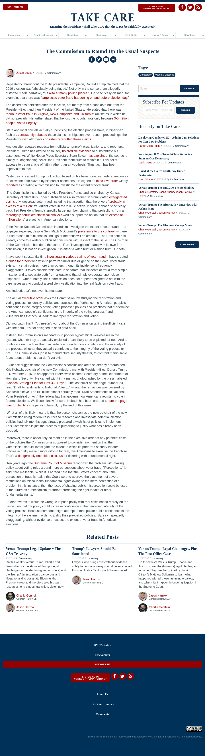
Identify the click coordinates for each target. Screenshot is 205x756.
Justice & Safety (160, 35)
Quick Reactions (175, 179)
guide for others (20, 261)
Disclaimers (102, 654)
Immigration (14, 35)
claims (81, 256)
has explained (97, 155)
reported (12, 185)
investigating (56, 256)
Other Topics (189, 35)
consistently (26, 135)
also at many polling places (68, 93)
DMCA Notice (102, 644)
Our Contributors (102, 704)
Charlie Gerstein (147, 191)
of (88, 256)
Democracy (101, 35)
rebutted (41, 135)
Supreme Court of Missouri (53, 463)
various (71, 256)
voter (94, 256)
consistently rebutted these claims (67, 139)
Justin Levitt (24, 72)
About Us (102, 694)
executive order (107, 181)
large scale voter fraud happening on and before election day (84, 98)
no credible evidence (76, 151)
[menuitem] (14, 35)
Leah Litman (145, 179)
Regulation (72, 35)
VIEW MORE (187, 244)
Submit (185, 110)
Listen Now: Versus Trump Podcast (156, 7)
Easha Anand (166, 191)
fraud (102, 256)
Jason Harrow (184, 191)
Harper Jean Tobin (149, 145)
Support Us (102, 664)
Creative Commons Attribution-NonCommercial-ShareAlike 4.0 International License (159, 736)
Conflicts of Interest (43, 35)
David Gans (145, 162)
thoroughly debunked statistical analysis (34, 215)
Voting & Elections (164, 74)
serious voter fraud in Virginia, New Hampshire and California (50, 114)
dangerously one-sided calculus (40, 456)
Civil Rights (131, 35)
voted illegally (26, 123)
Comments (102, 714)
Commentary (54, 73)
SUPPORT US (15, 7)
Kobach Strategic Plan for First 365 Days (36, 383)
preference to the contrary (96, 231)
